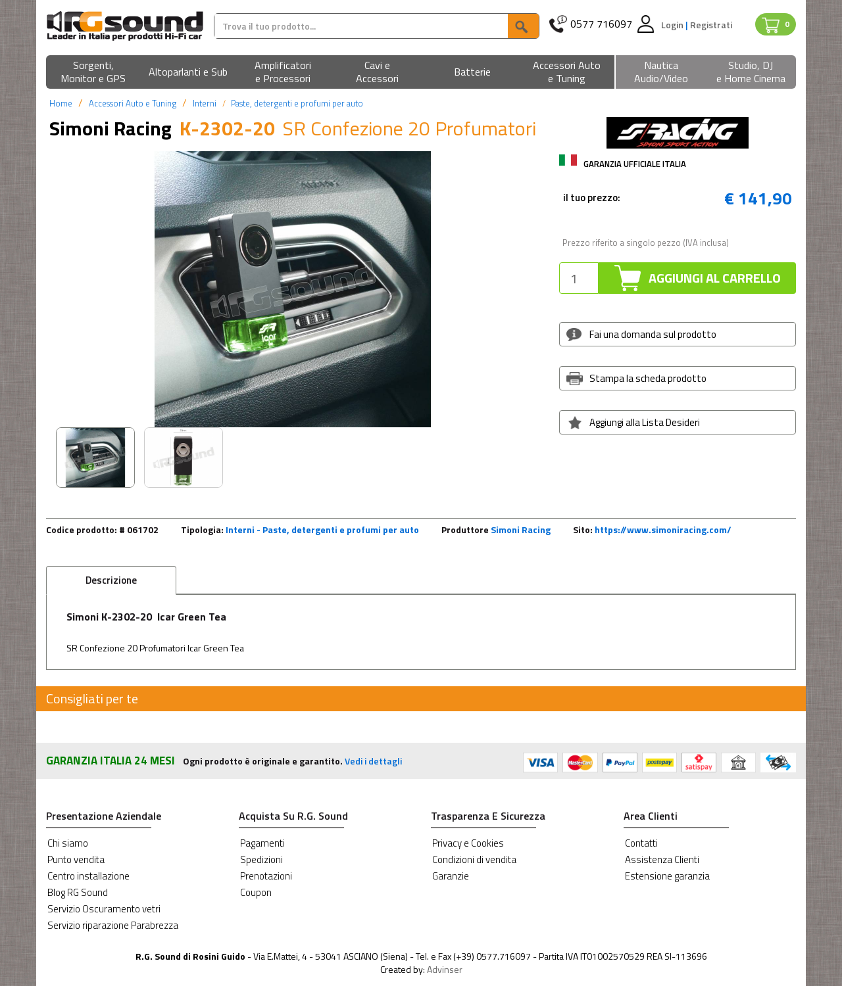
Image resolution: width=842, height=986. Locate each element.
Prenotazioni (266, 875)
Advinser (444, 969)
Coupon (256, 892)
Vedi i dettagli (373, 761)
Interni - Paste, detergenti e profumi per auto (322, 529)
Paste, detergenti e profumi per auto (297, 103)
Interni (204, 103)
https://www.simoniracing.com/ (663, 529)
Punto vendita (76, 859)
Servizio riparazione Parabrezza (112, 925)
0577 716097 (601, 24)
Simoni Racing (521, 529)
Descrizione (111, 580)
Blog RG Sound (77, 892)
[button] (93, 73)
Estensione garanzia (667, 875)
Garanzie (450, 875)
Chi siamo (67, 843)
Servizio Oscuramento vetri (104, 908)
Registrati (711, 25)
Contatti (641, 843)
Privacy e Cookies (468, 843)
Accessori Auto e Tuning (132, 103)
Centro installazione (88, 875)
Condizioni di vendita (474, 859)
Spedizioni (261, 859)
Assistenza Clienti (662, 859)
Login (673, 25)
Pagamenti (262, 843)
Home (60, 103)
